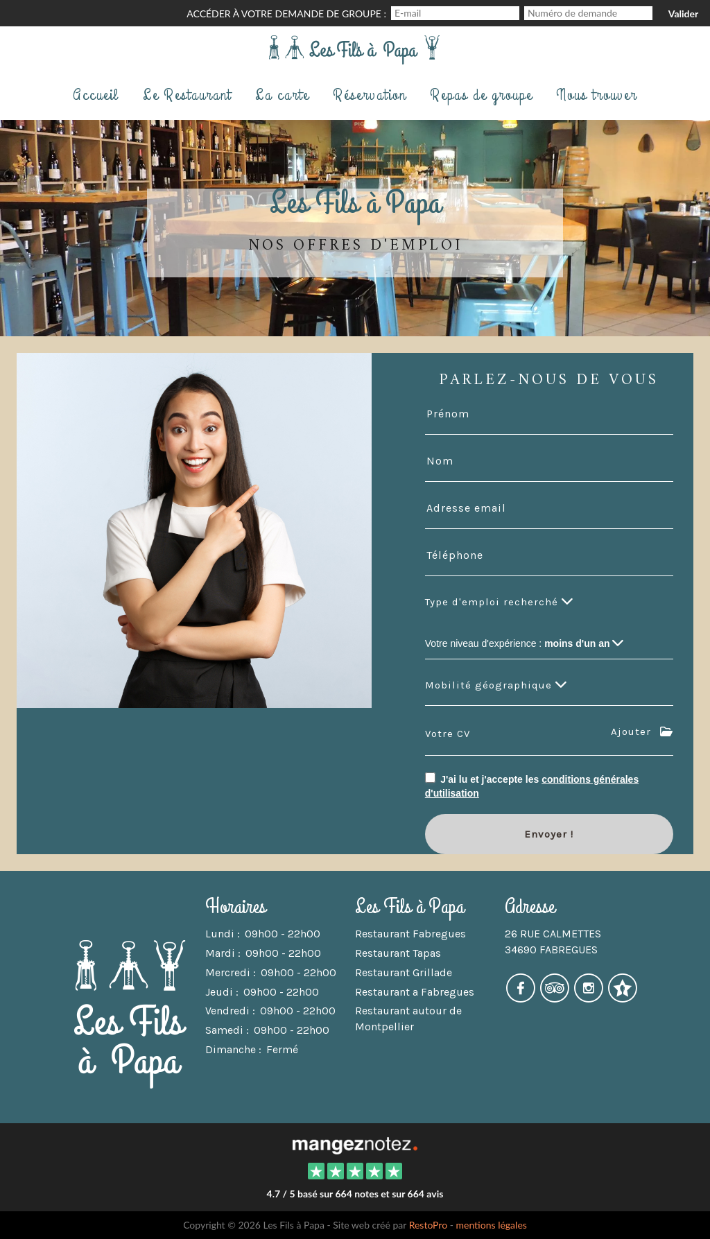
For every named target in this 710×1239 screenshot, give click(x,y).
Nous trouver (596, 94)
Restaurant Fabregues (410, 933)
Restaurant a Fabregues (414, 991)
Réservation (369, 94)
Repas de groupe (481, 94)
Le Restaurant (187, 94)
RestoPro (428, 1225)
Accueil (96, 94)
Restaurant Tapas (398, 953)
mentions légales (491, 1225)
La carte (282, 94)
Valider (683, 13)
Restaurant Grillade (403, 972)
